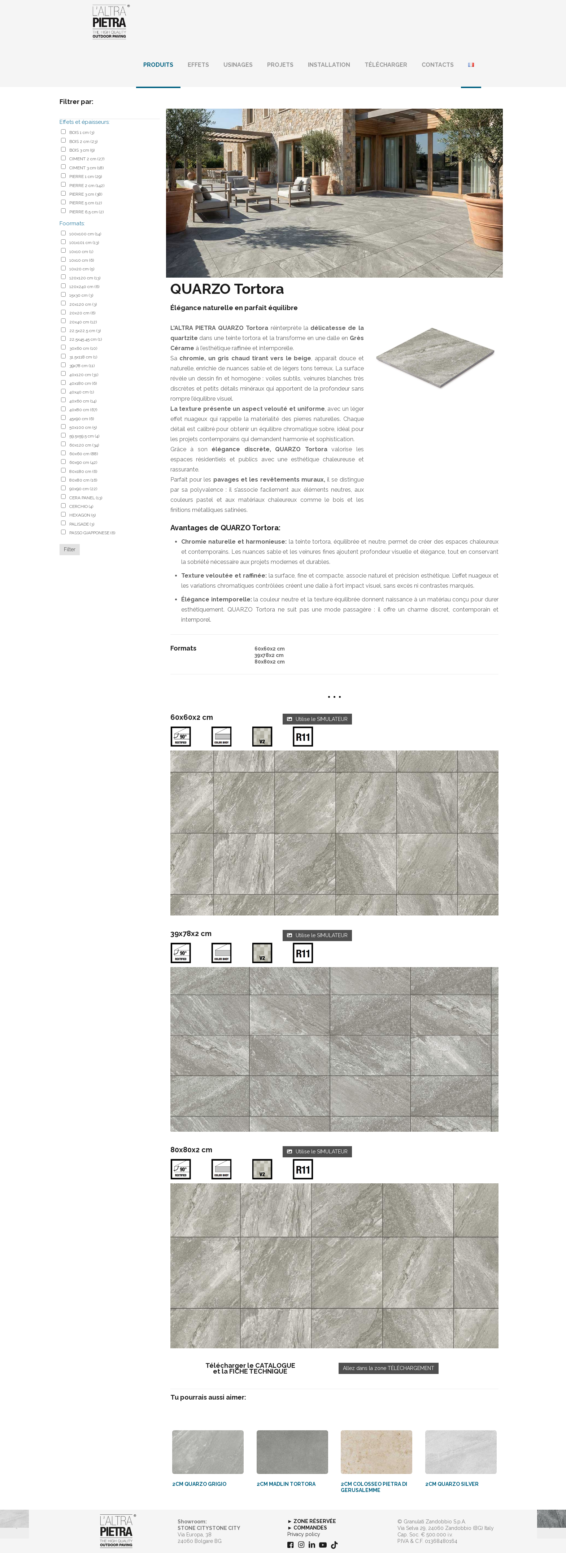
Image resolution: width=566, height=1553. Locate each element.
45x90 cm (81, 418)
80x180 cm (83, 471)
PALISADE (81, 524)
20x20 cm (82, 313)
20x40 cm (83, 322)
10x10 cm (81, 251)
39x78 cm (82, 365)
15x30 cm (81, 295)
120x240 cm (84, 286)
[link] (334, 833)
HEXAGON (82, 515)
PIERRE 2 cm (86, 185)
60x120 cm (84, 445)
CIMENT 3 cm (86, 167)
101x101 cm (84, 242)
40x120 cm (83, 374)
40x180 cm (83, 383)
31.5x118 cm (83, 357)
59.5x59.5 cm (84, 436)
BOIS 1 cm (81, 132)
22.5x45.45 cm (85, 339)
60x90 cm (83, 462)
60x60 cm (83, 453)
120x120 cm (84, 277)
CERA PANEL (85, 497)
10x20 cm (81, 268)
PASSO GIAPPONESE (92, 532)
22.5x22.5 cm (85, 330)
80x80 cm (83, 480)
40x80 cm (83, 409)
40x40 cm (81, 392)
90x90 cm (83, 488)
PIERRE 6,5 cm (86, 211)
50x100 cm (83, 427)
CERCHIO (81, 506)
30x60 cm (83, 348)
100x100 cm (85, 233)
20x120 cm (83, 304)
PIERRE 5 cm (85, 202)
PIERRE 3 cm (85, 194)
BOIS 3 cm (82, 150)
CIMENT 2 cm (86, 158)
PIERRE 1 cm (85, 176)
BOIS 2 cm (83, 141)
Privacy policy (303, 1534)
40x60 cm (82, 401)
